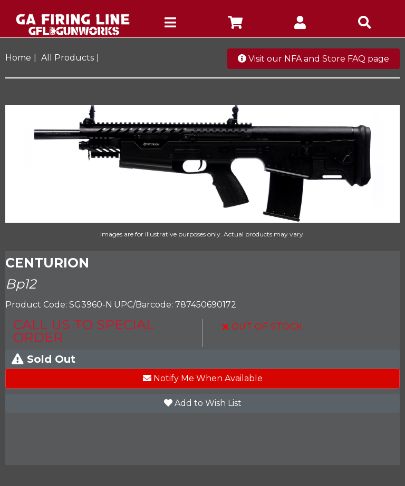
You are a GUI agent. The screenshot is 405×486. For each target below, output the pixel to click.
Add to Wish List (203, 403)
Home (18, 58)
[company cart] (234, 24)
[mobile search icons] (364, 24)
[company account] (299, 24)
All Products (67, 58)
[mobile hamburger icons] (170, 24)
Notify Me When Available (203, 378)
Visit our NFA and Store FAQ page (313, 59)
